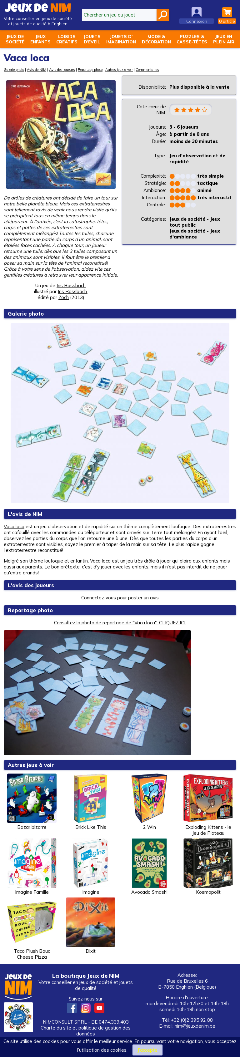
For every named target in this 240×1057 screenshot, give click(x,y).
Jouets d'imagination (121, 39)
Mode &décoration (156, 39)
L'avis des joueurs (31, 585)
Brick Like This (90, 802)
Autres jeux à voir (119, 69)
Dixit (90, 925)
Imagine (90, 866)
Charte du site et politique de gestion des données (86, 1031)
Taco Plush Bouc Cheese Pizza (32, 928)
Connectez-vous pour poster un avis (120, 598)
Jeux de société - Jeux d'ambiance (194, 234)
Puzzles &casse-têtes (192, 39)
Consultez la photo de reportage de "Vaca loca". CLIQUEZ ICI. (120, 623)
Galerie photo (14, 69)
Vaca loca (14, 526)
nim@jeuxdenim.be (195, 1026)
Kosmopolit (208, 866)
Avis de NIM (36, 69)
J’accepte (148, 1050)
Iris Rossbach (71, 285)
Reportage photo (90, 69)
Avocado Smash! (149, 866)
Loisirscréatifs (67, 39)
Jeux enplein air (223, 39)
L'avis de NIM (25, 514)
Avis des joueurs (62, 69)
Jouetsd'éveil (92, 39)
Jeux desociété (15, 39)
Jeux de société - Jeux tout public (194, 222)
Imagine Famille (32, 866)
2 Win (149, 802)
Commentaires (147, 69)
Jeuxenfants (40, 39)
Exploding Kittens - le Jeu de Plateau (208, 805)
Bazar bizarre (32, 802)
